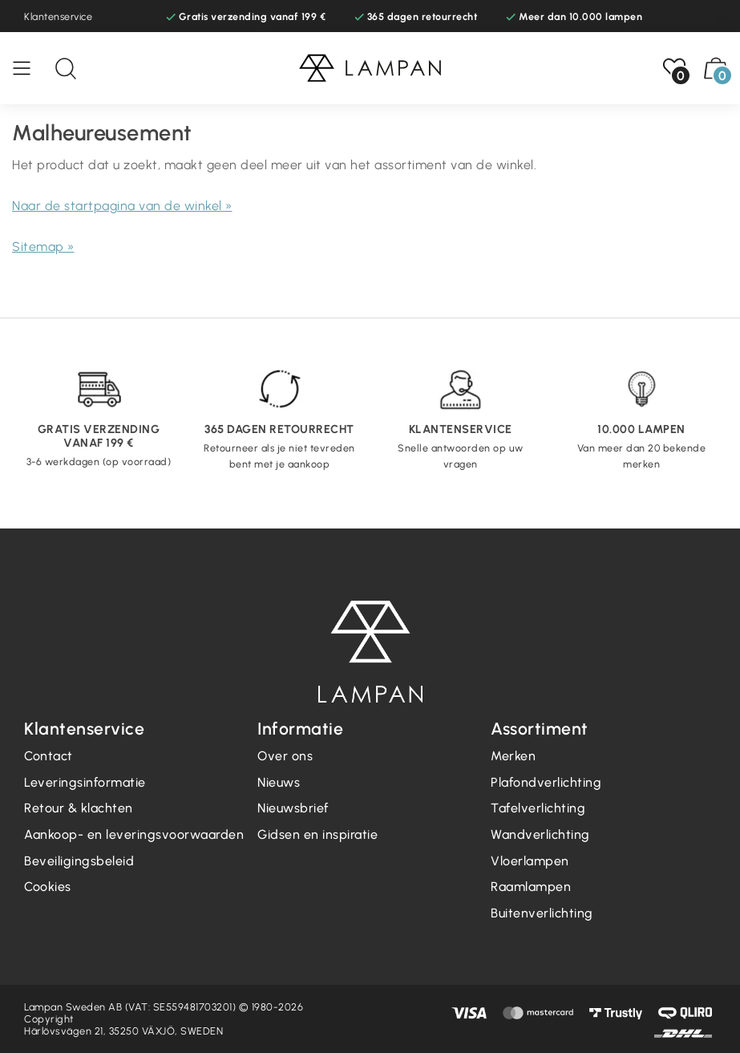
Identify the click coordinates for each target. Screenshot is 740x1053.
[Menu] (29, 68)
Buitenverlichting (542, 913)
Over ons (285, 755)
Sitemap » (43, 246)
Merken (513, 755)
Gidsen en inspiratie (317, 834)
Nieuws (278, 782)
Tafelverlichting (538, 808)
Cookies (47, 886)
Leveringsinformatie (85, 782)
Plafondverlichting (546, 782)
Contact (48, 755)
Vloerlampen (530, 861)
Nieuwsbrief (293, 808)
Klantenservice (58, 16)
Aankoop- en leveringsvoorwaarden (134, 834)
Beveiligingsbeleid (79, 861)
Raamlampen (531, 886)
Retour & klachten (78, 808)
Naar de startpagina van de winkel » (122, 205)
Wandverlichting (540, 834)
